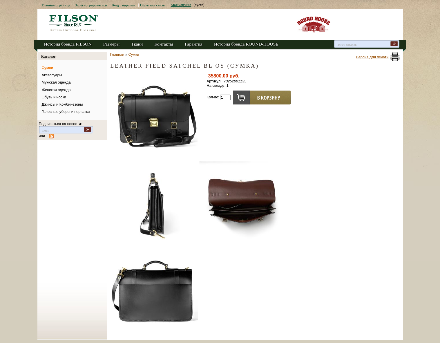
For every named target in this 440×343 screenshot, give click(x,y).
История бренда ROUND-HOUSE (246, 43)
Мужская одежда (56, 82)
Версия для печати (372, 57)
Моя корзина (181, 5)
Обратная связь (152, 5)
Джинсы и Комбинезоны (62, 104)
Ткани (137, 43)
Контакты (163, 43)
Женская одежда (56, 90)
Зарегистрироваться (91, 5)
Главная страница (56, 5)
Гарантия (193, 43)
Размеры (111, 43)
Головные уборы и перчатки (66, 111)
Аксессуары (52, 75)
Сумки (47, 68)
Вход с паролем (123, 5)
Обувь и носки (54, 97)
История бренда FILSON (68, 43)
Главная (117, 54)
